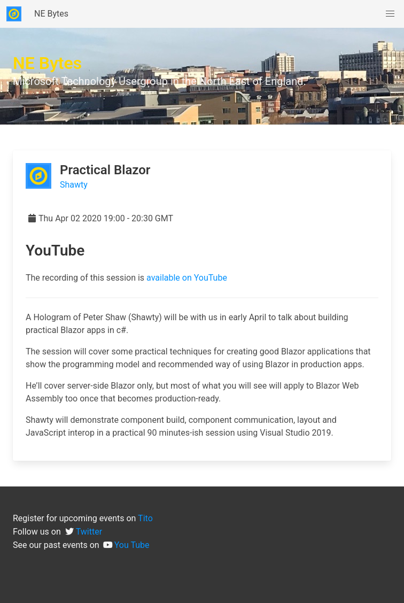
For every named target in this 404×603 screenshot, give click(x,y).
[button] (390, 14)
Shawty (74, 185)
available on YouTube (186, 278)
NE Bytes (51, 14)
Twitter (89, 532)
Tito (145, 518)
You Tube (132, 545)
